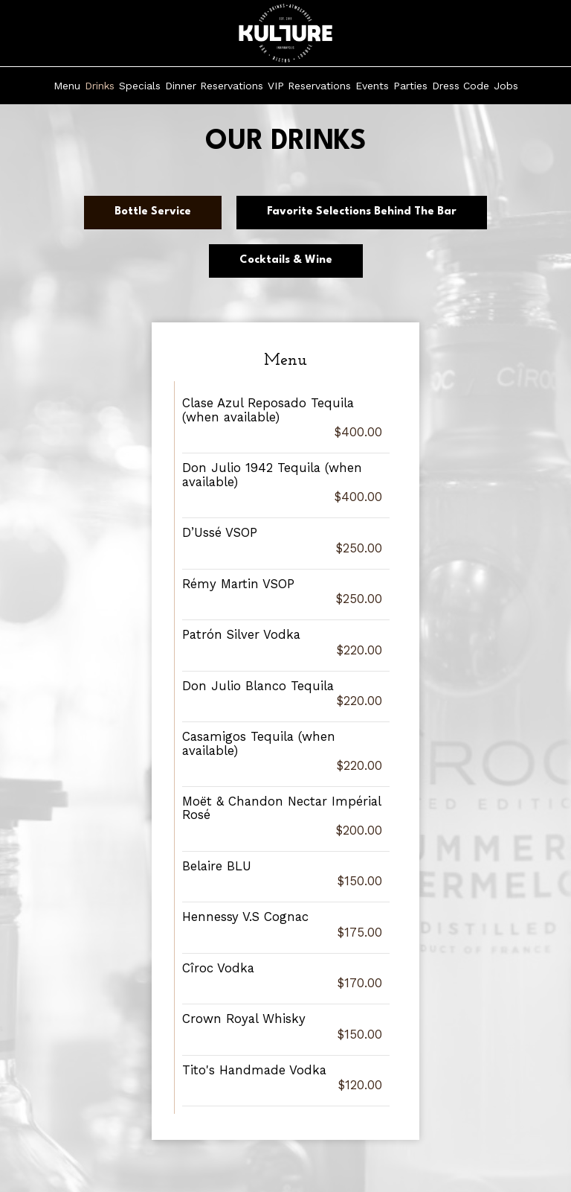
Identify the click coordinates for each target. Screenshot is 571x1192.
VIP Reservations (309, 86)
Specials (140, 86)
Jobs (506, 86)
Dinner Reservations (214, 86)
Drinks (99, 86)
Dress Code (460, 86)
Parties (410, 86)
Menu (67, 86)
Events (372, 86)
